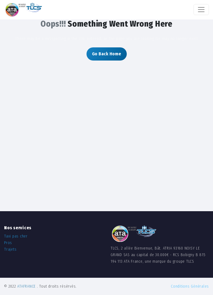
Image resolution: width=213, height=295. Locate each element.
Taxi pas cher (16, 236)
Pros (8, 242)
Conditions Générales (190, 286)
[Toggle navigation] (201, 9)
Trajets (10, 249)
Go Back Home (106, 53)
